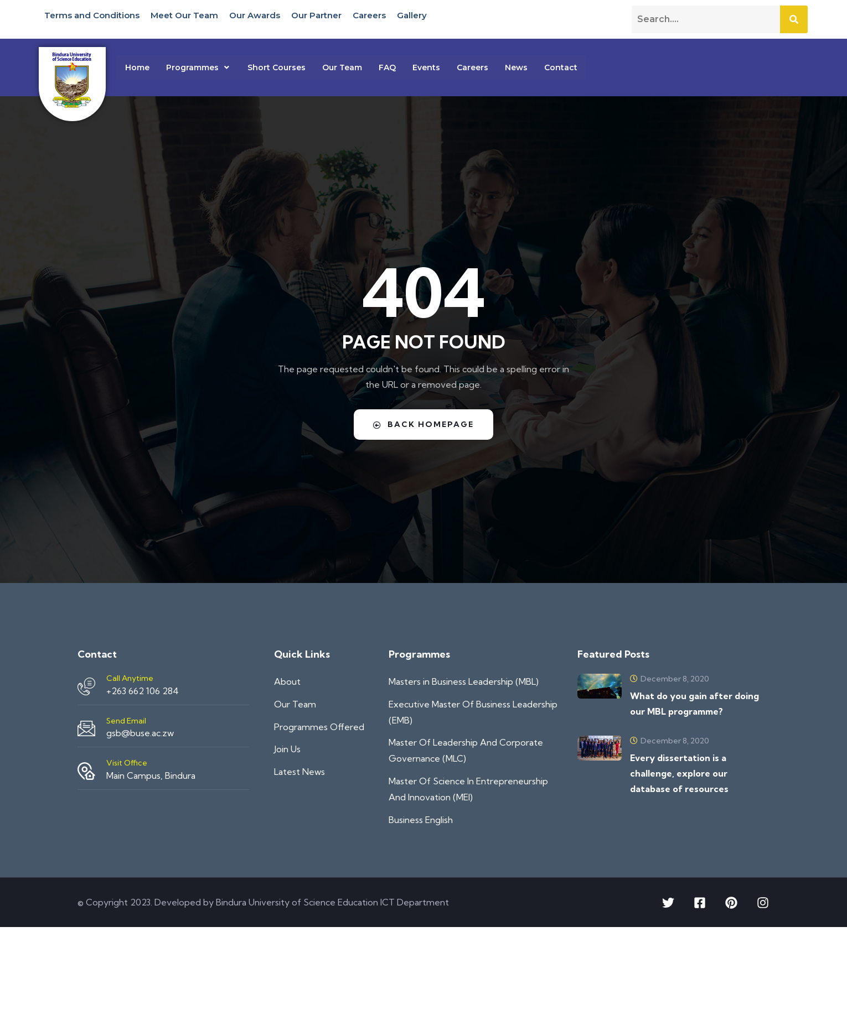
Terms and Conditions (92, 15)
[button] (198, 67)
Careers (369, 15)
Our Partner (316, 15)
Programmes (198, 67)
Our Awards (254, 15)
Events (426, 67)
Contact (560, 67)
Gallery (412, 15)
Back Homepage (423, 424)
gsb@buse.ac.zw (140, 732)
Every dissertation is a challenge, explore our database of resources (679, 773)
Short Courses (276, 67)
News (516, 67)
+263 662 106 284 (142, 690)
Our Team (342, 67)
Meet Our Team (184, 15)
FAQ (387, 67)
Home (137, 67)
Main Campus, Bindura (150, 775)
